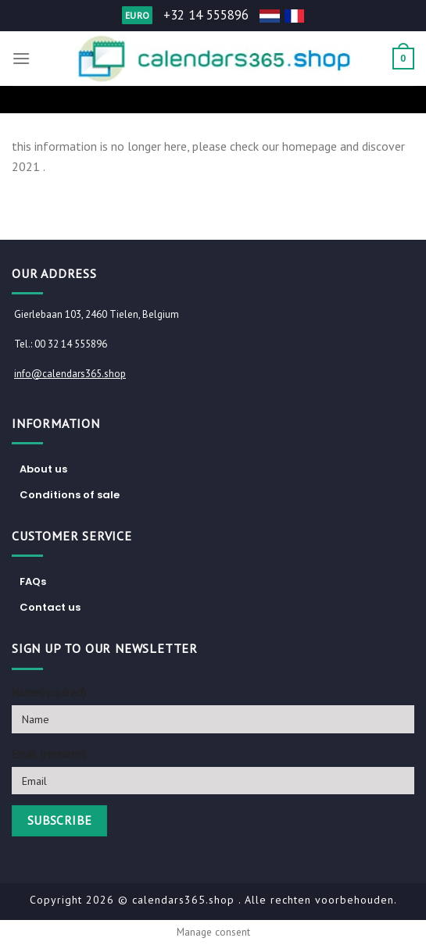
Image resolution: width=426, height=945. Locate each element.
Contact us (50, 607)
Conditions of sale (70, 494)
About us (43, 469)
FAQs (33, 581)
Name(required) (49, 692)
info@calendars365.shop (70, 373)
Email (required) (49, 754)
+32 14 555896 (206, 14)
